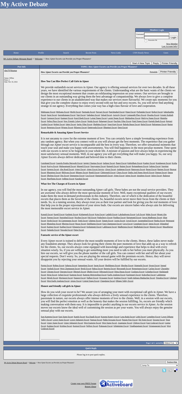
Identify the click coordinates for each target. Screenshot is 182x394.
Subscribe (172, 362)
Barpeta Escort (110, 268)
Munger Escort (156, 227)
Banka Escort (159, 220)
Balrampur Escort (159, 124)
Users (166, 53)
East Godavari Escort (155, 323)
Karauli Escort (47, 214)
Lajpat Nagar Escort (98, 118)
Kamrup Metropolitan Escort (95, 275)
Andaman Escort (123, 169)
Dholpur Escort (53, 175)
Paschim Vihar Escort (122, 121)
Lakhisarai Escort (109, 227)
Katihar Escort (66, 227)
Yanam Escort (107, 220)
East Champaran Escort (112, 224)
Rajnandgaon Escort (140, 166)
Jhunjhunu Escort (54, 179)
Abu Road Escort (67, 169)
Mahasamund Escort (67, 166)
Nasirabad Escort (67, 217)
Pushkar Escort (119, 217)
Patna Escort (78, 230)
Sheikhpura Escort (112, 265)
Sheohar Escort (127, 265)
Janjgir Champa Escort (92, 163)
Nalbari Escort (92, 278)
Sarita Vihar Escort (84, 124)
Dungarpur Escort (77, 175)
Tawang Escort (159, 320)
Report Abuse (90, 386)
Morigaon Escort (66, 278)
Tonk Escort (83, 220)
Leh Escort (140, 214)
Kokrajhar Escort (149, 275)
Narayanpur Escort (98, 166)
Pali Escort (91, 217)
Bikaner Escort (82, 172)
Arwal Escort (131, 220)
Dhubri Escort (93, 271)
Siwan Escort (154, 265)
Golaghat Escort (152, 271)
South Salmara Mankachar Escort (141, 278)
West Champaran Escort (70, 268)
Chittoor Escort (139, 323)
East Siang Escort (65, 317)
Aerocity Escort (119, 115)
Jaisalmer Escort (143, 175)
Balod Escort (146, 124)
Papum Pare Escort (130, 320)
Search (66, 53)
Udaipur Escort (94, 220)
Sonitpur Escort (120, 278)
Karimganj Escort (133, 275)
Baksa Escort (97, 268)
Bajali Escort (86, 268)
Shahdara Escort (100, 124)
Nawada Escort (66, 230)
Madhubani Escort (141, 227)
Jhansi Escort (121, 163)
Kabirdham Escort (134, 163)
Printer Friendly (169, 63)
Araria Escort (119, 220)
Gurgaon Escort (53, 118)
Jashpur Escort (109, 163)
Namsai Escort (96, 320)
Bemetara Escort (54, 127)
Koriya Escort (52, 166)
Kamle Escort (79, 317)
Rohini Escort (59, 124)
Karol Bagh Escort (81, 118)
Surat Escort (52, 115)
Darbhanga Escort (94, 224)
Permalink (153, 72)
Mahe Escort (151, 214)
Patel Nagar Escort (140, 121)
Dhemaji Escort (79, 271)
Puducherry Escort (105, 217)
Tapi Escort (81, 115)
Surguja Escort (53, 169)
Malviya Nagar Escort (150, 118)
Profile (41, 53)
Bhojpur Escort (68, 224)
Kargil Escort (59, 214)
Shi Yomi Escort (145, 320)
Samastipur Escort (85, 265)
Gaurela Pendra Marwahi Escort (69, 163)
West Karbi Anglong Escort (58, 281)
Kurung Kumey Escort (110, 317)
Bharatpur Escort (54, 172)
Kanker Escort (149, 163)
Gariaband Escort (48, 163)
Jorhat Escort (63, 275)
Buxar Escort (80, 224)
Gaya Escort (127, 224)
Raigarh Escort (113, 166)
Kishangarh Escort (86, 214)
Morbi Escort (75, 112)
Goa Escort (90, 175)
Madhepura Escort (125, 227)
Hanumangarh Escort (104, 175)
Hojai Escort (52, 275)
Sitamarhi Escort (141, 265)
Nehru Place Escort (55, 121)
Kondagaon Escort (163, 163)
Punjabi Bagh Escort (156, 121)
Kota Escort (100, 214)
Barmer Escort (163, 169)
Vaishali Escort (53, 268)
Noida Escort (92, 121)
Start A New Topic (141, 63)
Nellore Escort (92, 326)
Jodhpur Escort (68, 179)
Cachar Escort (154, 268)
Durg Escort (123, 127)
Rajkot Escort (157, 112)
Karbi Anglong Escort (116, 275)
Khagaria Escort (79, 227)
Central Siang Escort (90, 281)
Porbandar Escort (143, 112)
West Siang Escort (109, 323)
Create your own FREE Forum (83, 383)
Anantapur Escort (125, 323)
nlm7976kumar (10, 70)
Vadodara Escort (93, 115)
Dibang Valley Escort (124, 281)
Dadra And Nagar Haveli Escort (141, 172)
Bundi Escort (94, 172)
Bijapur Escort (67, 127)
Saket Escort (71, 124)
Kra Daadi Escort (93, 317)
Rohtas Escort (58, 265)
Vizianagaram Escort (157, 326)
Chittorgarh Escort (108, 172)
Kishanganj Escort (94, 227)
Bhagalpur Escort (54, 224)
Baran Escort (151, 169)
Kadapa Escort (53, 326)
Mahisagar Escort (48, 112)
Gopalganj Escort (140, 224)
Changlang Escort (107, 281)
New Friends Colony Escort (75, 121)
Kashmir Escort (71, 214)
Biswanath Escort (124, 268)
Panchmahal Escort (117, 112)
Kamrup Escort (76, 275)
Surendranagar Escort (67, 115)
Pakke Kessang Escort (112, 320)
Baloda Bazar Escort (131, 124)
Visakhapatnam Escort (138, 326)
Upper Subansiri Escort (73, 323)
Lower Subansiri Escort (79, 320)
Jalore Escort (156, 175)
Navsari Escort (102, 112)
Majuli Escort (52, 278)
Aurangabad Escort (146, 220)
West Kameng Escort (92, 323)
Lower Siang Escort (61, 320)
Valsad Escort (106, 115)
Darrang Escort (66, 271)
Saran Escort (99, 265)
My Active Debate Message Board (17, 59)
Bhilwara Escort (68, 172)
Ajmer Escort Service (95, 169)
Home (16, 53)
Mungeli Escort (83, 166)
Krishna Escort (66, 326)
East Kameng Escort (49, 317)
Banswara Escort (138, 169)
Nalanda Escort (53, 230)
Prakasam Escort (106, 326)
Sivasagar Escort (106, 278)
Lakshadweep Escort (126, 214)
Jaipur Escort (130, 175)
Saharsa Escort (71, 265)
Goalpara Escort (138, 271)
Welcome (39, 59)
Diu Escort (64, 175)
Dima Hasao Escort (122, 271)
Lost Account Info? (170, 46)
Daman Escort (161, 172)
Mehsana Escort (62, 112)
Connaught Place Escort (136, 115)
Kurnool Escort (79, 326)
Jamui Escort (154, 224)
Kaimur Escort (53, 227)
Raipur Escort (125, 166)
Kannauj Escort (67, 118)
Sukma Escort (155, 166)
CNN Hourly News (141, 53)
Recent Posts (91, 53)
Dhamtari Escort (110, 127)
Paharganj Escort (106, 121)
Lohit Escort (141, 317)
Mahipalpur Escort (133, 118)
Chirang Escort (53, 271)
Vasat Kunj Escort (114, 124)
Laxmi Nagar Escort (115, 118)
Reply (156, 63)
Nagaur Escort (53, 217)
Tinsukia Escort (162, 278)
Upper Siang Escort (55, 323)
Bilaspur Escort (80, 127)
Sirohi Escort (52, 220)
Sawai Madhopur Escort (152, 217)
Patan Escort (130, 112)
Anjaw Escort (76, 281)
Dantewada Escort (95, 127)
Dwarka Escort (153, 115)
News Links (116, 53)
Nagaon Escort (79, 278)
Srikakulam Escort (121, 326)
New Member (172, 44)
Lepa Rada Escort (127, 317)
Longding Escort (153, 317)
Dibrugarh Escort (106, 271)
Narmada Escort (88, 112)
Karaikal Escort (81, 179)
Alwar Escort (110, 169)
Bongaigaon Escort (140, 268)
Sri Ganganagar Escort (67, 220)
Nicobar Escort (80, 217)
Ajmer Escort (80, 169)
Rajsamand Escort (133, 217)
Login (173, 37)
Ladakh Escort (112, 214)
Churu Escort (121, 172)
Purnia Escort (46, 265)
